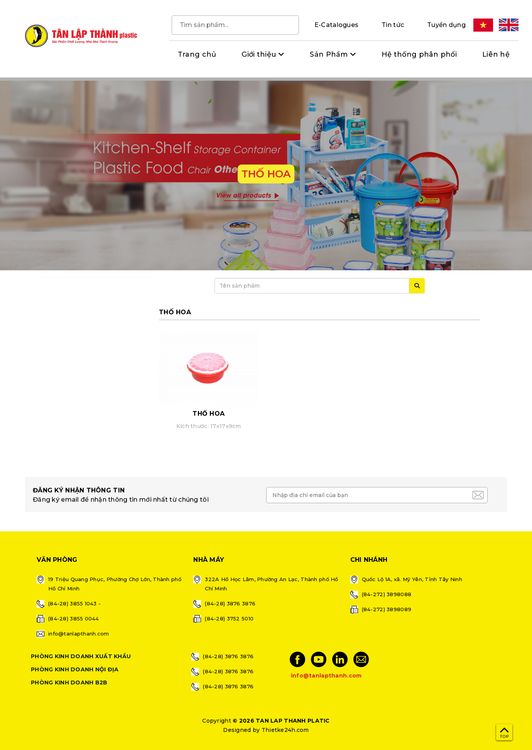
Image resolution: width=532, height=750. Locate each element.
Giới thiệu (259, 54)
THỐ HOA (209, 413)
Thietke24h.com (285, 729)
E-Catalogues (336, 25)
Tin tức (393, 25)
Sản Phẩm (329, 54)
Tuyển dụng (446, 25)
